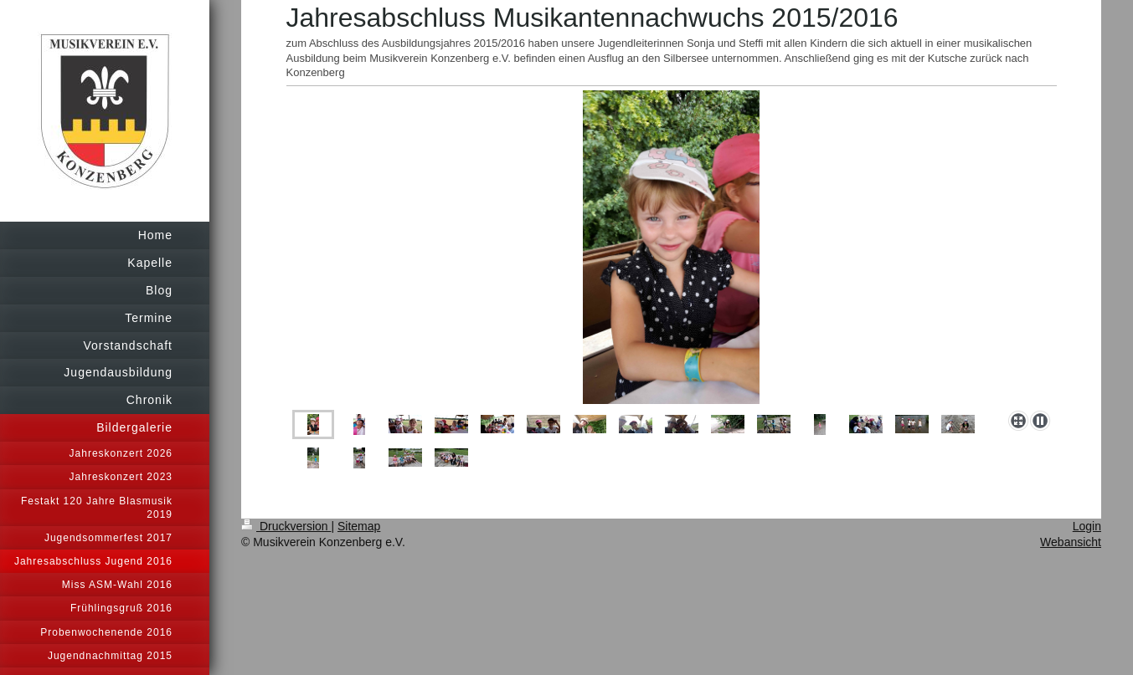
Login (1087, 526)
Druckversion (286, 526)
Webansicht (1070, 542)
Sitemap (358, 526)
